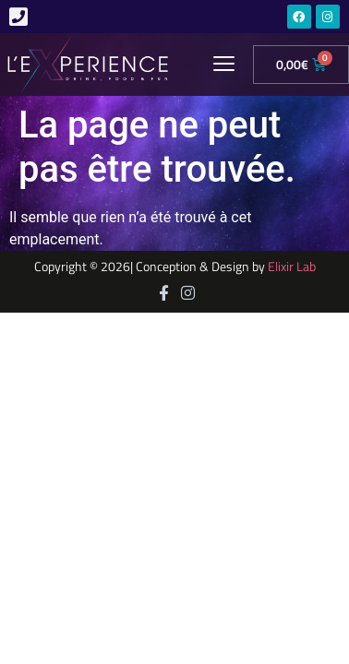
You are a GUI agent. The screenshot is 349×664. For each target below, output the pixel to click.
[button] (223, 64)
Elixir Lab (292, 266)
